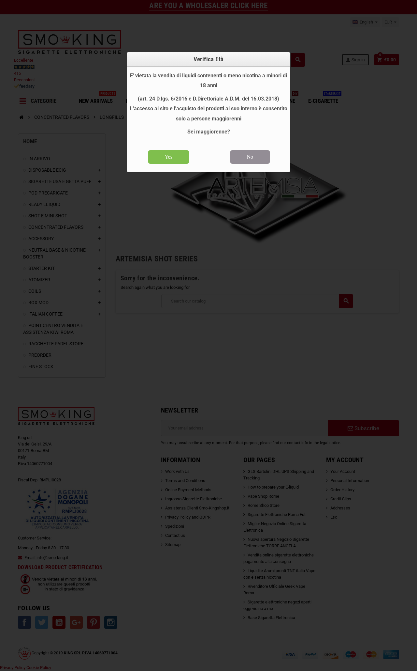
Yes (168, 157)
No (250, 157)
